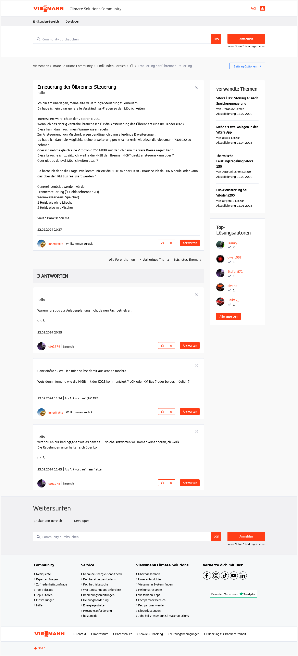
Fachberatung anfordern (99, 579)
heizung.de (90, 616)
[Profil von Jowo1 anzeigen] (226, 138)
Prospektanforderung (97, 611)
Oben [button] (41, 648)
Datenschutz (123, 634)
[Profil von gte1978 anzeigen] (54, 346)
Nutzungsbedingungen (184, 634)
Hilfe (39, 605)
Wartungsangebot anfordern (102, 590)
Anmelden (262, 8)
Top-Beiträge (44, 590)
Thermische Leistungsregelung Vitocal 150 (235, 161)
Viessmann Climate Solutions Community (63, 66)
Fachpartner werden (151, 605)
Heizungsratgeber (150, 590)
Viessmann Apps (149, 595)
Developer (72, 21)
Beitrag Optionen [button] (245, 66)
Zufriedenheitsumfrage (51, 584)
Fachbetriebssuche (95, 584)
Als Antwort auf (81, 398)
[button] (196, 87)
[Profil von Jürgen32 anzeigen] (228, 201)
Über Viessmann (149, 574)
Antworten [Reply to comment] (190, 346)
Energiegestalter (94, 605)
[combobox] (127, 39)
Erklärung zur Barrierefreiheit (226, 634)
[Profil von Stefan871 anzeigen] (235, 272)
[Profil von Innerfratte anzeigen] (55, 243)
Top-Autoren (44, 595)
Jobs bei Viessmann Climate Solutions (163, 616)
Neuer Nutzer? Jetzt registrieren (245, 46)
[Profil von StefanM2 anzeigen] (228, 109)
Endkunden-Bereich (46, 21)
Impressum (100, 634)
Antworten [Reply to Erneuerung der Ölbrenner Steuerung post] (190, 243)
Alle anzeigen (228, 316)
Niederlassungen (149, 611)
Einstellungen (45, 600)
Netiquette (43, 574)
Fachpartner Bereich (151, 600)
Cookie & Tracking (151, 634)
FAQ (253, 8)
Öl (131, 66)
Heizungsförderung (96, 600)
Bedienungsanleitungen (98, 595)
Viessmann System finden (155, 584)
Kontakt (81, 634)
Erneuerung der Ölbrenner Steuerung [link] (165, 66)
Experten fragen (47, 579)
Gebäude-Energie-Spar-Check (102, 574)
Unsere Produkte (149, 579)
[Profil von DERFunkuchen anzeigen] (231, 172)
